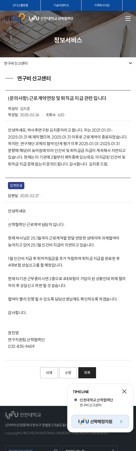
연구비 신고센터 (16, 63)
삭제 (49, 372)
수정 (68, 372)
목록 (87, 372)
